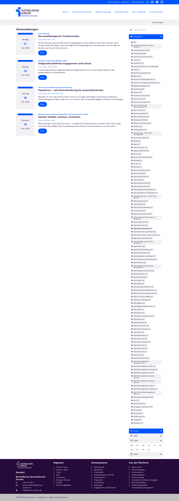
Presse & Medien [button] (156, 12)
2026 (136, 441)
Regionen (59, 462)
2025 (136, 454)
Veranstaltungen (157, 22)
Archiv (136, 431)
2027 (136, 436)
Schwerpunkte (99, 462)
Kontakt (20, 472)
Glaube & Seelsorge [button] (103, 12)
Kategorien (138, 36)
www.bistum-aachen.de (32, 490)
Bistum (65, 12)
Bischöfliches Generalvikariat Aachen (30, 478)
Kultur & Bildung (138, 12)
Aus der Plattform (139, 462)
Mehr (42, 53)
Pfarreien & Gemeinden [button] (81, 12)
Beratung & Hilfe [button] (121, 12)
